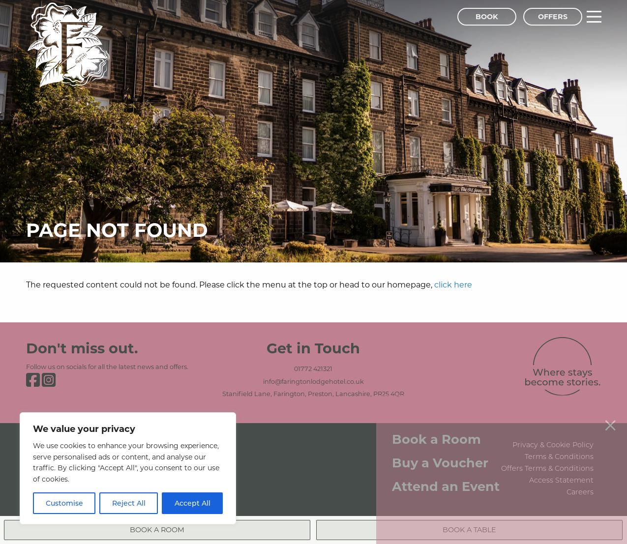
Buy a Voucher (440, 455)
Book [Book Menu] (487, 16)
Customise (64, 503)
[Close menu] (610, 418)
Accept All (192, 503)
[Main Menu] (594, 17)
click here (453, 284)
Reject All (129, 503)
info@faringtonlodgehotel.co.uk (313, 381)
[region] (128, 468)
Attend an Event (446, 479)
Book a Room (436, 432)
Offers (552, 16)
